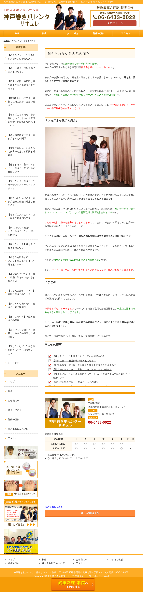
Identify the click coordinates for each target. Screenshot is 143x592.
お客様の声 (13, 400)
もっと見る (13, 363)
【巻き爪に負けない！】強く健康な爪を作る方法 (21, 216)
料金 (44, 33)
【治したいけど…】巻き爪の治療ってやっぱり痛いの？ (21, 350)
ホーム (7, 40)
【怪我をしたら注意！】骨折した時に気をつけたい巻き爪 (82, 369)
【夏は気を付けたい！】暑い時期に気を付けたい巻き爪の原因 (21, 277)
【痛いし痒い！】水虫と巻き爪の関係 (21, 318)
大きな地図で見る (54, 506)
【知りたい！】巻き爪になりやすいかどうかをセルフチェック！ (21, 185)
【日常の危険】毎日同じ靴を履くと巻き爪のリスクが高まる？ (84, 365)
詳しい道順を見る (90, 513)
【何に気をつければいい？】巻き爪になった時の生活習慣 (21, 231)
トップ (11, 381)
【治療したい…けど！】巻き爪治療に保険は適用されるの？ (21, 201)
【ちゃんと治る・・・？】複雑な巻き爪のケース (21, 292)
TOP (17, 33)
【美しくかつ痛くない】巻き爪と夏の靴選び (21, 305)
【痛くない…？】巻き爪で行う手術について (21, 246)
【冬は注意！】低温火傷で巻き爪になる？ (74, 360)
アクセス (125, 33)
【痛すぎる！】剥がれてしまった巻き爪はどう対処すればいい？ (21, 168)
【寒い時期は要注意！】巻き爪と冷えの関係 (75, 382)
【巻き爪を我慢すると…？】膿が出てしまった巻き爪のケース (21, 261)
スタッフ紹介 (71, 33)
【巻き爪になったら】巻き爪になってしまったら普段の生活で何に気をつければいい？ (21, 120)
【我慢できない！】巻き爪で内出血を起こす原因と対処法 (21, 151)
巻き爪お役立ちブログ (19, 429)
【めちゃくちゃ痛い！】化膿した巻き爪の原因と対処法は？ (21, 333)
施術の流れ (98, 33)
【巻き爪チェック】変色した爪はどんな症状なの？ (79, 356)
